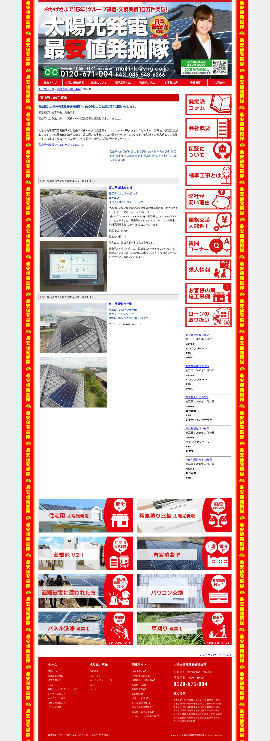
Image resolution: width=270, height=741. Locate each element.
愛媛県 (183, 717)
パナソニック (96, 689)
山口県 (212, 714)
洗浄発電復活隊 (141, 702)
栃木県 (176, 703)
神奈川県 (211, 703)
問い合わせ (64, 735)
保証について (99, 82)
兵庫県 (210, 710)
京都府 (197, 710)
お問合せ (219, 82)
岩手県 (183, 700)
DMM (92, 684)
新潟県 (219, 703)
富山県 (176, 707)
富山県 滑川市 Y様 (120, 303)
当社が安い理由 (56, 675)
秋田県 (197, 700)
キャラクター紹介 (57, 698)
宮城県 (190, 700)
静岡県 (217, 707)
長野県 (203, 707)
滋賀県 (190, 710)
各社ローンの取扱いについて (62, 689)
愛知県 (176, 710)
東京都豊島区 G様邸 (197, 335)
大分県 (176, 721)
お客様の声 (171, 82)
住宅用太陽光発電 (141, 675)
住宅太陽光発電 (74, 82)
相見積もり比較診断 (143, 680)
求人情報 (103, 735)
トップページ (46, 89)
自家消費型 (139, 689)
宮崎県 (183, 721)
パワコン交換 (140, 698)
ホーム (52, 664)
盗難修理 (137, 693)
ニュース (76, 735)
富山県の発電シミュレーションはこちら (62, 144)
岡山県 (199, 714)
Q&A (50, 684)
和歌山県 (177, 714)
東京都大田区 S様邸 (196, 397)
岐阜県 (210, 707)
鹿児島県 (191, 721)
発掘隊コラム (147, 82)
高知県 (190, 717)
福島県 (210, 700)
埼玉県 (190, 703)
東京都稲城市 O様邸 (197, 428)
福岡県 (197, 717)
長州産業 (94, 671)
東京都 (203, 703)
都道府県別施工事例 (69, 89)
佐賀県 (203, 717)
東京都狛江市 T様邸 (197, 366)
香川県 (176, 717)
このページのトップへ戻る (216, 654)
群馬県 (183, 703)
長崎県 (210, 717)
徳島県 (219, 714)
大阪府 (203, 710)
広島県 (205, 714)
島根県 (192, 714)
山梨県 (197, 707)
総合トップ (50, 82)
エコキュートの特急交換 (145, 716)
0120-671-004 (190, 683)
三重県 (183, 710)
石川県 (183, 707)
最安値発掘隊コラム (143, 711)
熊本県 (217, 717)
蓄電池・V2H (140, 684)
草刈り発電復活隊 (142, 707)
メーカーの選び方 (57, 693)
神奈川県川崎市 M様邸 (198, 459)
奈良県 (217, 710)
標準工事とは (123, 82)
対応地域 (179, 693)
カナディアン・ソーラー (102, 680)
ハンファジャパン (99, 675)
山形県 (203, 700)
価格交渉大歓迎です (58, 702)
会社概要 (195, 82)
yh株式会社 (139, 671)
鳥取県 (185, 714)
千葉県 (197, 703)
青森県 (176, 700)
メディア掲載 (54, 707)
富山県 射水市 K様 (120, 187)
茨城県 (217, 700)
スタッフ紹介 (90, 735)
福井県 (190, 707)
